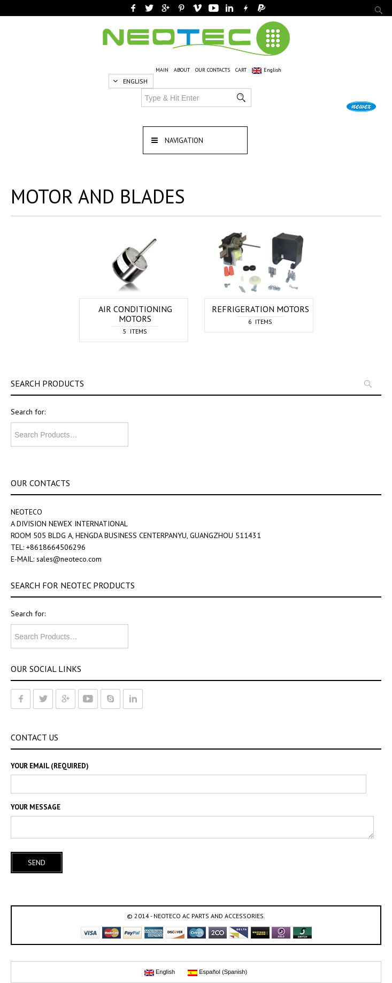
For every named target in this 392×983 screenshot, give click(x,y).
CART (241, 69)
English (266, 69)
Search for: (28, 412)
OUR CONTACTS (212, 69)
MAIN (162, 69)
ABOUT (182, 69)
